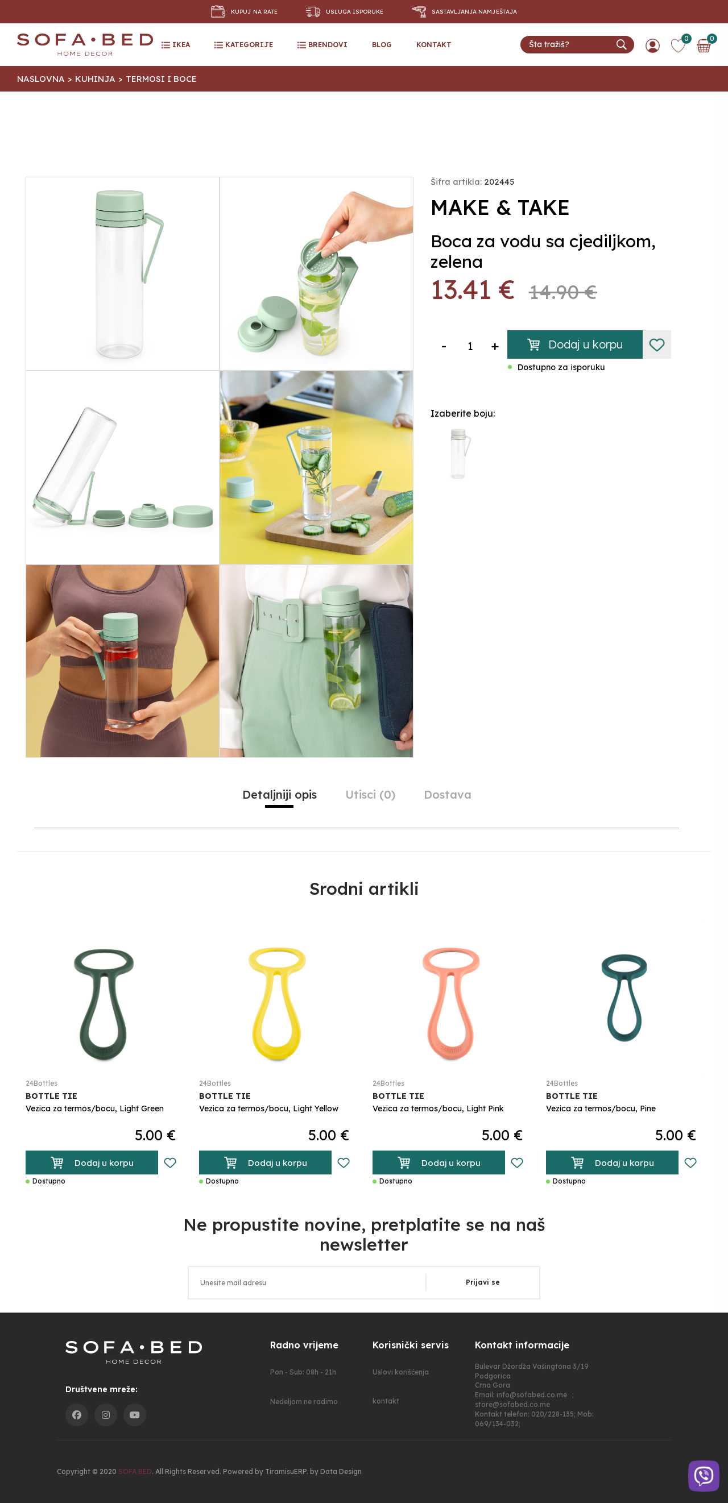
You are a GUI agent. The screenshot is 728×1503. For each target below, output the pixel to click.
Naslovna (41, 78)
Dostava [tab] (447, 794)
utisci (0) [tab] (370, 794)
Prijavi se (483, 1282)
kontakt (434, 44)
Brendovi (322, 44)
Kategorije (243, 44)
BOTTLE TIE (51, 1096)
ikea (176, 44)
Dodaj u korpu (575, 344)
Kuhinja (95, 78)
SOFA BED (135, 1471)
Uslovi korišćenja (401, 1372)
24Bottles (41, 1083)
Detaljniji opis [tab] (279, 794)
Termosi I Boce (161, 78)
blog (382, 44)
